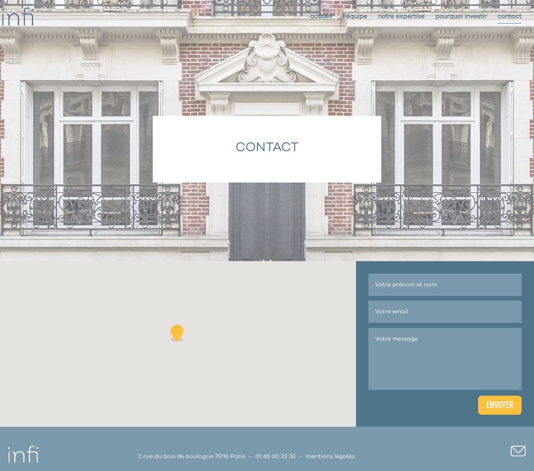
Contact (510, 16)
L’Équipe (355, 16)
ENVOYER (499, 405)
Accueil (321, 16)
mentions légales (330, 456)
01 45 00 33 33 (275, 456)
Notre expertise (401, 16)
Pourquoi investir (461, 16)
